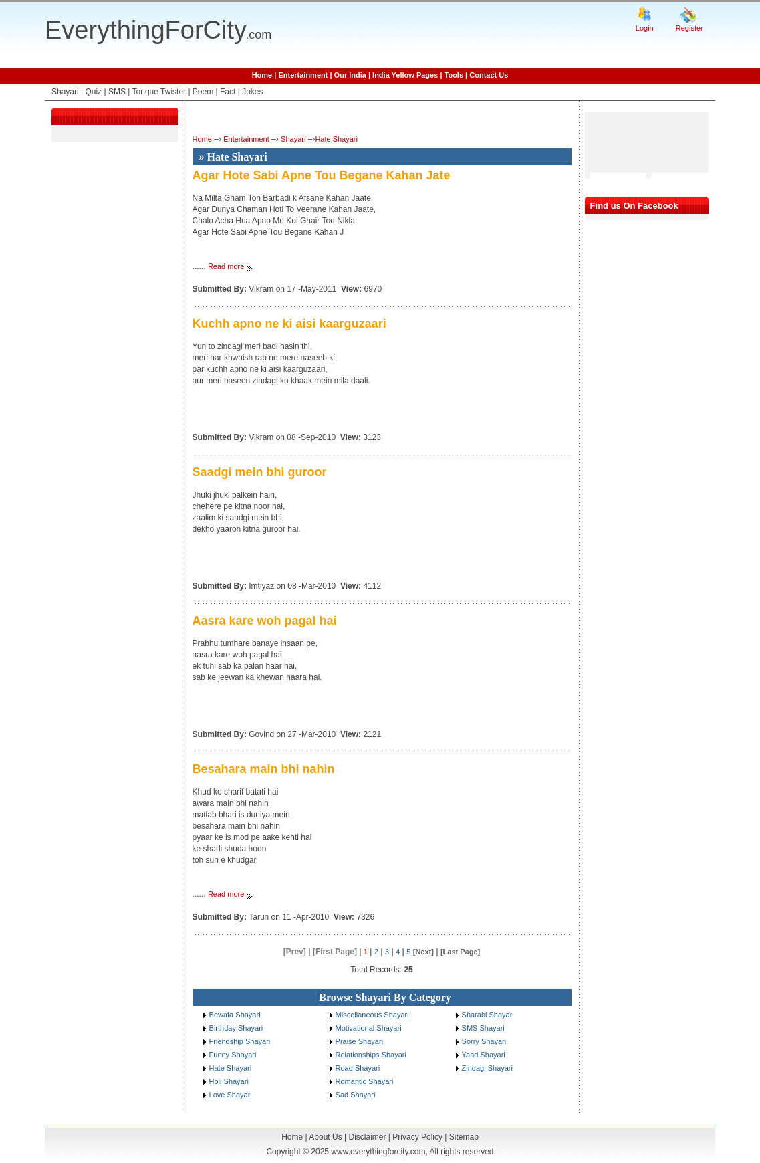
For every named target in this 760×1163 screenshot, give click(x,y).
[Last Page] (460, 952)
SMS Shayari (483, 1028)
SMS (117, 91)
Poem (203, 91)
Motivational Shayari (369, 1028)
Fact (227, 91)
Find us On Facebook (634, 206)
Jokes (252, 91)
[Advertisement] (625, 142)
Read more (227, 266)
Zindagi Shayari (487, 1068)
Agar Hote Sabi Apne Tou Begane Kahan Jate (322, 175)
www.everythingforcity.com (378, 1151)
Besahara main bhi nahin (264, 769)
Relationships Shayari (371, 1055)
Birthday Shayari (236, 1028)
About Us (325, 1137)
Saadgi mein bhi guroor (260, 472)
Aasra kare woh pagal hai (265, 620)
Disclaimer (367, 1137)
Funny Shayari (233, 1055)
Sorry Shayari (484, 1041)
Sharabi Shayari (488, 1015)
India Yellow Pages (405, 75)
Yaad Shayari (483, 1055)
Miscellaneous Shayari (372, 1015)
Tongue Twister (159, 91)
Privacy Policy (417, 1137)
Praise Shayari (360, 1041)
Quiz (93, 91)
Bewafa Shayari (235, 1015)
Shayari (65, 91)
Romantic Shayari (365, 1081)
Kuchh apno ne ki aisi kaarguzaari (289, 323)
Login (645, 28)
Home (262, 75)
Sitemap (464, 1137)
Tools (454, 75)
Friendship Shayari (240, 1041)
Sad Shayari (356, 1095)
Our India (350, 75)
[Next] (423, 952)
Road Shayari (358, 1068)
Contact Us (488, 75)
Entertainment (303, 75)
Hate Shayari (336, 139)
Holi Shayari (229, 1081)
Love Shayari (230, 1095)
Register (689, 28)
